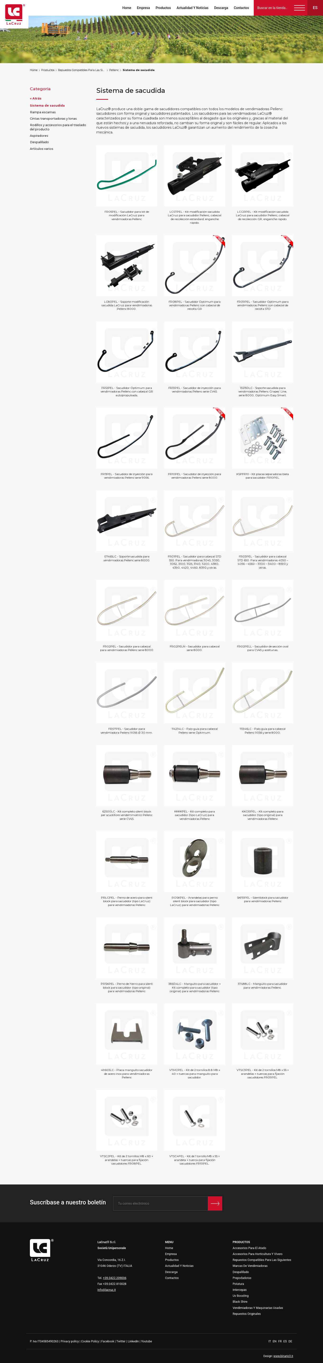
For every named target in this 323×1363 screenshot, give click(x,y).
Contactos (241, 8)
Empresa (143, 8)
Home (126, 8)
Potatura (238, 1284)
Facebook (107, 1341)
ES (285, 1341)
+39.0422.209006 (114, 1278)
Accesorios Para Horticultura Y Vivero (257, 1254)
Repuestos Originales (247, 1314)
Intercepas (240, 1290)
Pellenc (114, 70)
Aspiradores (39, 135)
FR (280, 1341)
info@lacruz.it (106, 1290)
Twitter (120, 1341)
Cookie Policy (90, 1341)
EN (275, 1341)
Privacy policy (70, 1341)
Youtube (146, 1341)
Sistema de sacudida (139, 70)
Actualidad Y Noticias (192, 8)
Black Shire (240, 1301)
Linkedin (133, 1341)
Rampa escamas (43, 112)
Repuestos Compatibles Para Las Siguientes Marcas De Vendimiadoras (82, 70)
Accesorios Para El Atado (249, 1248)
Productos (163, 8)
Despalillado (39, 142)
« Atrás (36, 98)
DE (290, 1341)
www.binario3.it (283, 1356)
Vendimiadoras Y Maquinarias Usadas (258, 1308)
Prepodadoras (242, 1278)
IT (270, 1341)
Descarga (221, 8)
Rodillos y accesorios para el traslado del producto (58, 127)
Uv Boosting (241, 1295)
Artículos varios (41, 149)
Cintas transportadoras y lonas (53, 118)
